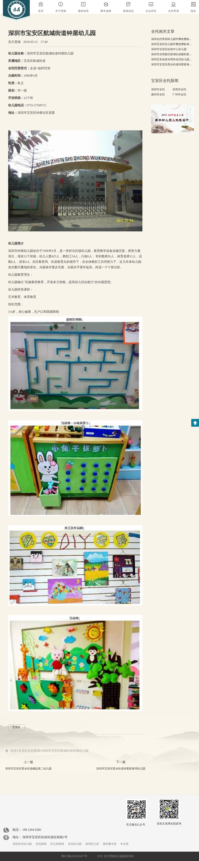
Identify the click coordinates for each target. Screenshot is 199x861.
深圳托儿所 (92, 843)
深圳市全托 (158, 89)
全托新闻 (41, 843)
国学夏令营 (110, 843)
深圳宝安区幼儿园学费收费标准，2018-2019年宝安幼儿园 (172, 44)
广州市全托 (179, 94)
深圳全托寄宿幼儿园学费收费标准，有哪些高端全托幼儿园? (172, 39)
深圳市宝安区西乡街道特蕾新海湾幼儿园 (172, 64)
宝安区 (16, 727)
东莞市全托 (179, 89)
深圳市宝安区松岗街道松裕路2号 (45, 837)
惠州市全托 (158, 94)
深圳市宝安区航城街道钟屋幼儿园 (65, 750)
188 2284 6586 (31, 829)
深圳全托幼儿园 (22, 843)
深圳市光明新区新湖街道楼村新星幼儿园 (172, 54)
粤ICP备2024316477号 (74, 856)
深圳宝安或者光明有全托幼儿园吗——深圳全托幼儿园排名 (172, 59)
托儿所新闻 (57, 843)
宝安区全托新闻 (29, 750)
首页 (13, 750)
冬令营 (124, 843)
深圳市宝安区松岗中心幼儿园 (169, 49)
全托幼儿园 (75, 843)
